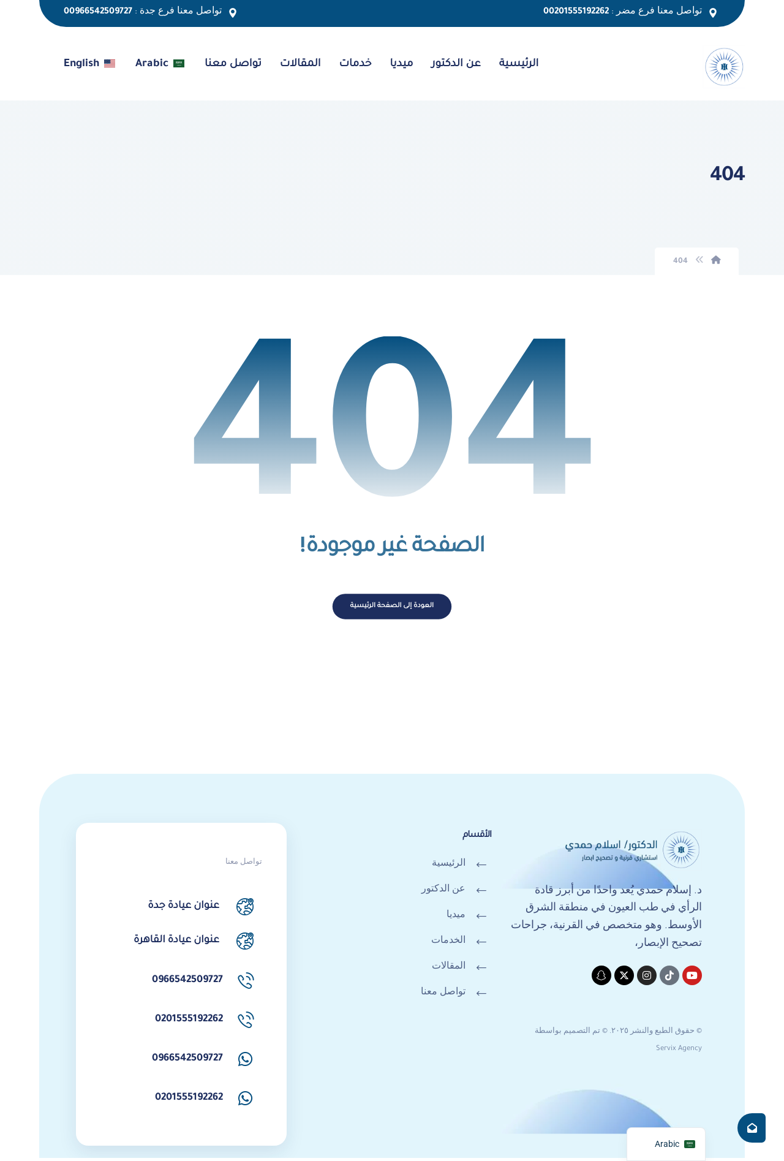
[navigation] (666, 1144)
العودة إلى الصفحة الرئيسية (392, 610)
